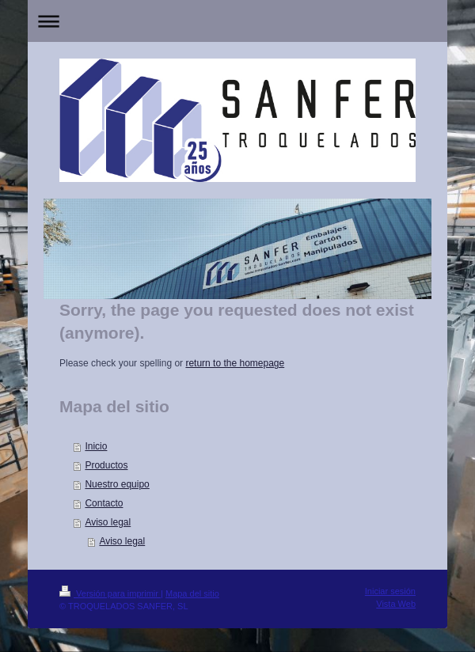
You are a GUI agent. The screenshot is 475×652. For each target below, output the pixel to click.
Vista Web (396, 603)
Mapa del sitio (192, 593)
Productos (106, 465)
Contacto (104, 503)
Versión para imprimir (110, 593)
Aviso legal (108, 522)
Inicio (96, 446)
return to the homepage (234, 363)
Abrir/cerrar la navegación (237, 21)
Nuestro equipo (117, 484)
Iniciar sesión (390, 591)
